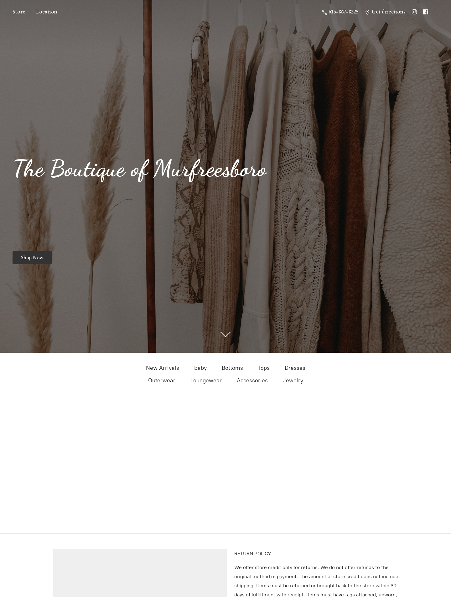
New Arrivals (162, 367)
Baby (200, 367)
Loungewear (206, 380)
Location (46, 11)
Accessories (252, 380)
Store (19, 11)
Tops (264, 367)
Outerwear (161, 380)
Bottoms (232, 367)
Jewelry (293, 380)
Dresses (295, 367)
